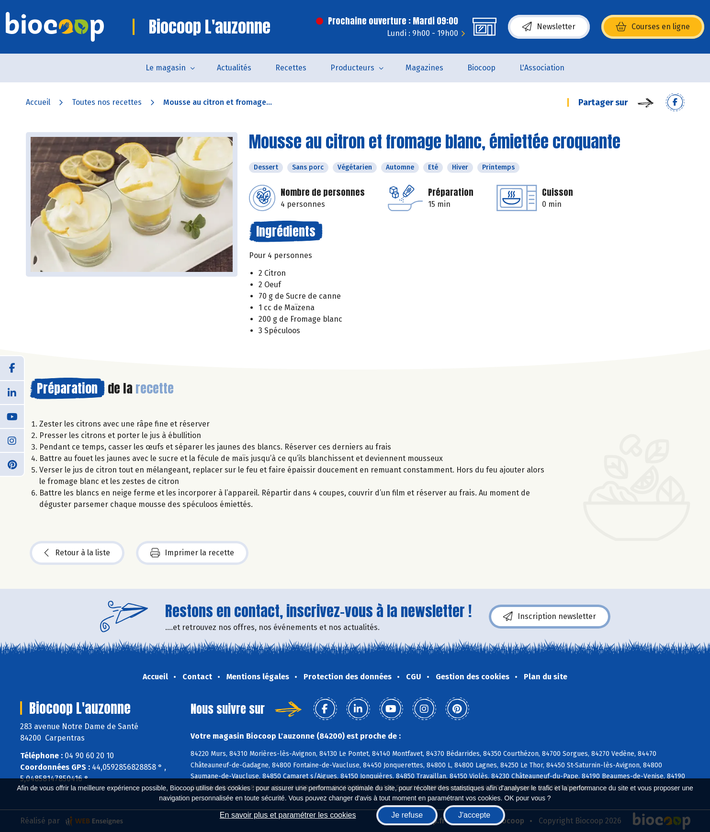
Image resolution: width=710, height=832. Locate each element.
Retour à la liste (77, 553)
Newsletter (548, 27)
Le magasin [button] (166, 67)
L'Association (541, 67)
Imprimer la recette (192, 553)
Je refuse (407, 815)
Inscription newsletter (549, 616)
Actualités (234, 67)
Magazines (424, 67)
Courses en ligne (653, 27)
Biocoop (481, 67)
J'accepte (474, 815)
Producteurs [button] (352, 67)
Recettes (290, 67)
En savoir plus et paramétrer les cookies (288, 815)
